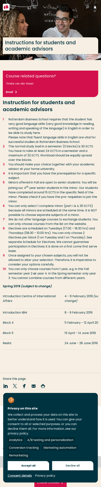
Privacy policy (45, 475)
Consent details (20, 475)
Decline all (73, 465)
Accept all (28, 465)
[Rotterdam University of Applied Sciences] (6, 7)
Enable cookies (48, 482)
